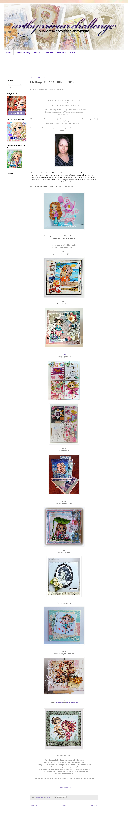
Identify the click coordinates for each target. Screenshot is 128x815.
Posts (10, 84)
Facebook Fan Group (83, 119)
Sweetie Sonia (66, 304)
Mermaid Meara (72, 703)
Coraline (67, 553)
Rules (37, 53)
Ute (64, 550)
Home (9, 53)
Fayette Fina (66, 357)
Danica (66, 451)
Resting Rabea (67, 503)
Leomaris (59, 703)
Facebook (48, 53)
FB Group (61, 53)
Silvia (64, 651)
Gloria (64, 354)
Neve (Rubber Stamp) (66, 654)
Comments (12, 88)
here (77, 105)
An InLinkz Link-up (64, 787)
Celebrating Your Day (65, 186)
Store (72, 53)
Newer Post (34, 805)
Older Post (94, 805)
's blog (65, 236)
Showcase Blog (23, 53)
